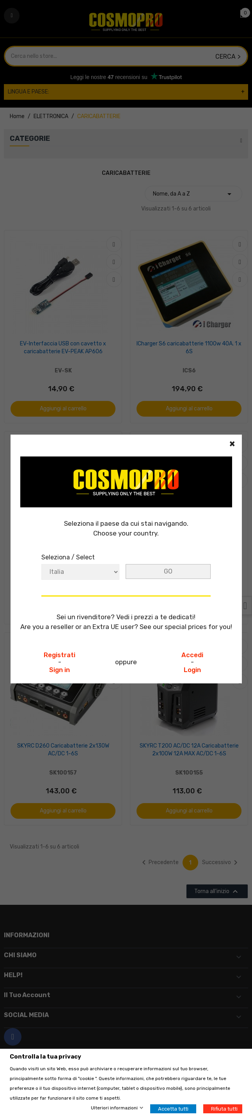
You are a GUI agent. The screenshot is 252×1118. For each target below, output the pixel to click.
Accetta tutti (173, 1109)
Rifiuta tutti (224, 1109)
